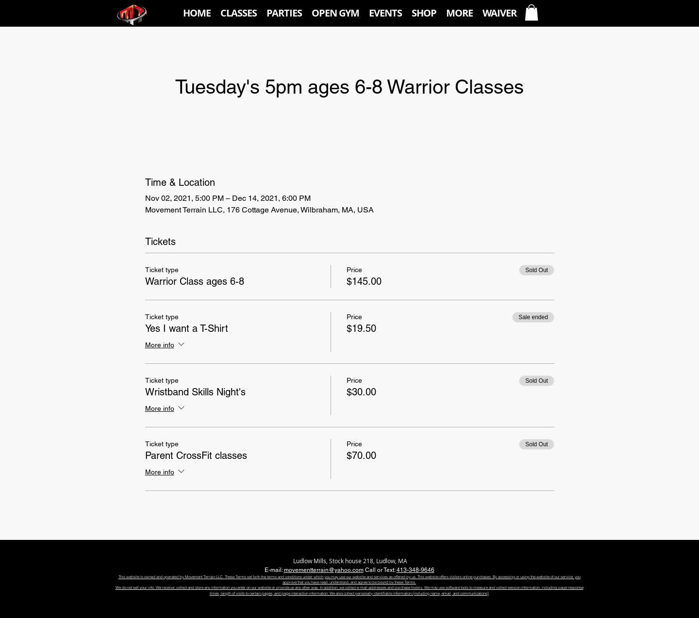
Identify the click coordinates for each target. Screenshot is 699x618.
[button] (239, 13)
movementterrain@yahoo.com (324, 570)
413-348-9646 (415, 570)
